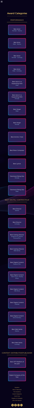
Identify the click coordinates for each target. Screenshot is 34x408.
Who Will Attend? (17, 400)
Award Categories (17, 394)
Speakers (17, 387)
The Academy (17, 391)
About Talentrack (17, 389)
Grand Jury (17, 396)
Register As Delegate (17, 398)
